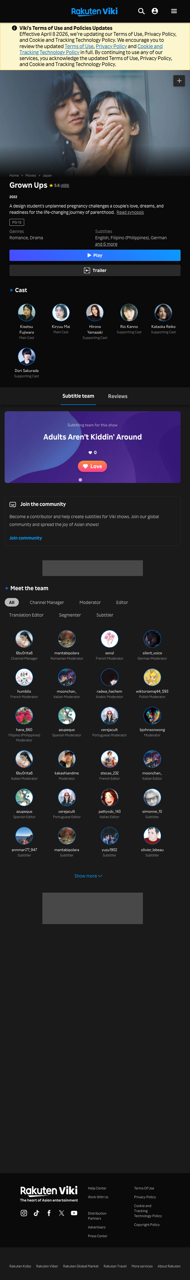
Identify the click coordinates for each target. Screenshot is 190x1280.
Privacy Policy (111, 46)
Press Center (97, 1236)
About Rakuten (169, 1266)
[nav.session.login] (155, 11)
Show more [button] (88, 875)
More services (142, 1266)
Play (95, 255)
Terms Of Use (144, 1188)
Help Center (97, 1188)
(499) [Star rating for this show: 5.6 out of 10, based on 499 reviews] (65, 185)
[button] (174, 11)
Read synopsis (130, 212)
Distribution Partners (97, 1216)
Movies (30, 175)
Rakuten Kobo (20, 1266)
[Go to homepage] (94, 11)
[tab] (78, 396)
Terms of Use (79, 46)
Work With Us (98, 1197)
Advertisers (97, 1227)
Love (92, 466)
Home (14, 175)
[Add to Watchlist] (179, 80)
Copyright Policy (147, 1224)
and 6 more (106, 244)
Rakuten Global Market (81, 1266)
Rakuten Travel (115, 1266)
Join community (25, 537)
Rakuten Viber (47, 1266)
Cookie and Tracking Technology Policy (148, 1211)
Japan (47, 175)
